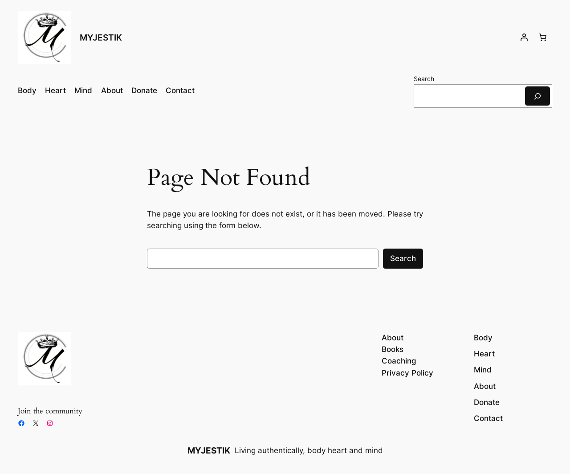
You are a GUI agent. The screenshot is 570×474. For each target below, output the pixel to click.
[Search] (537, 96)
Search (424, 78)
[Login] (524, 37)
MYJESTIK (101, 37)
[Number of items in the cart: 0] (542, 37)
